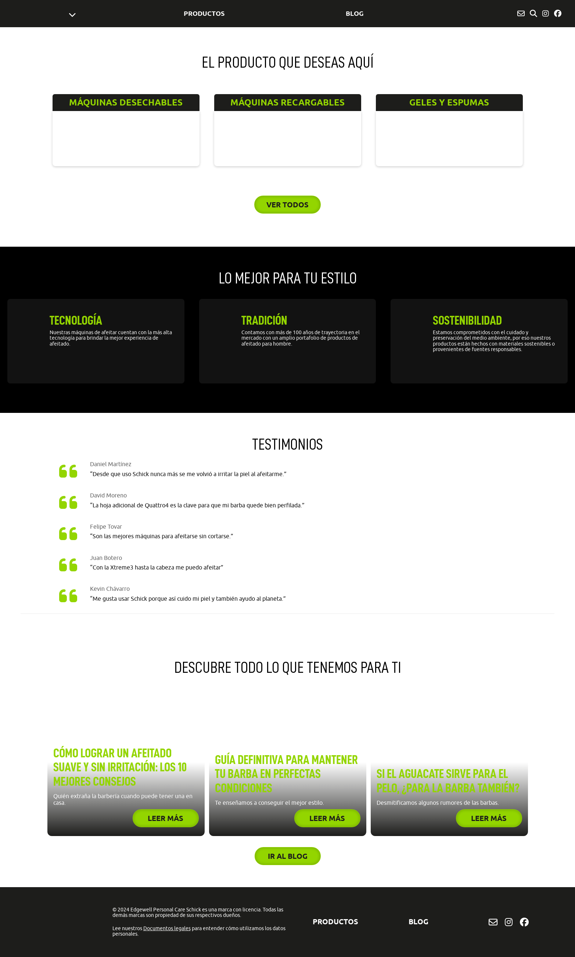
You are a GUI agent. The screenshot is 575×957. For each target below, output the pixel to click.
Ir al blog (288, 856)
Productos (204, 13)
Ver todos (287, 204)
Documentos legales (167, 928)
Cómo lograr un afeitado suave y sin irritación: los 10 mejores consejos (120, 767)
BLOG (355, 13)
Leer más (165, 818)
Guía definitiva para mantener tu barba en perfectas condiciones (286, 773)
